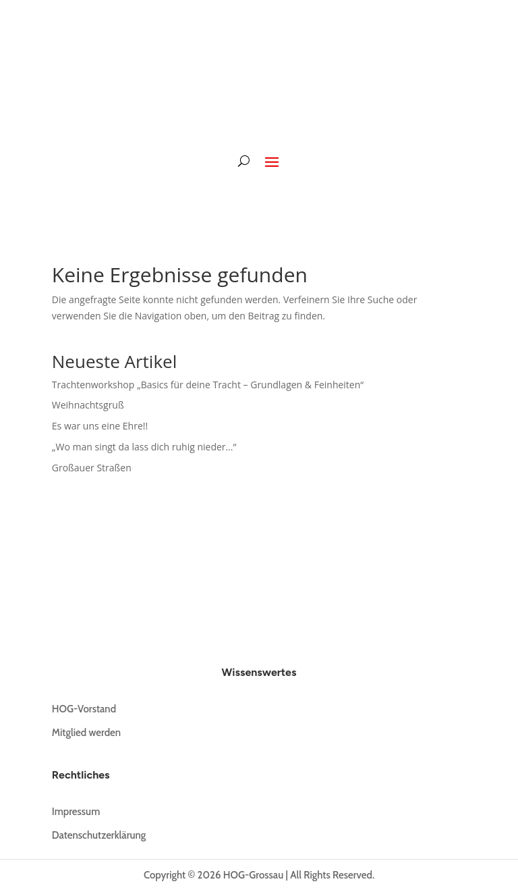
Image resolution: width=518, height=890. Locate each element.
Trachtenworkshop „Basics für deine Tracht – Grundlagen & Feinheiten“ (208, 384)
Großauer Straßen (92, 467)
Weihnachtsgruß (88, 404)
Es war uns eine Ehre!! (100, 425)
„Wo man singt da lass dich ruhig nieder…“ (144, 446)
